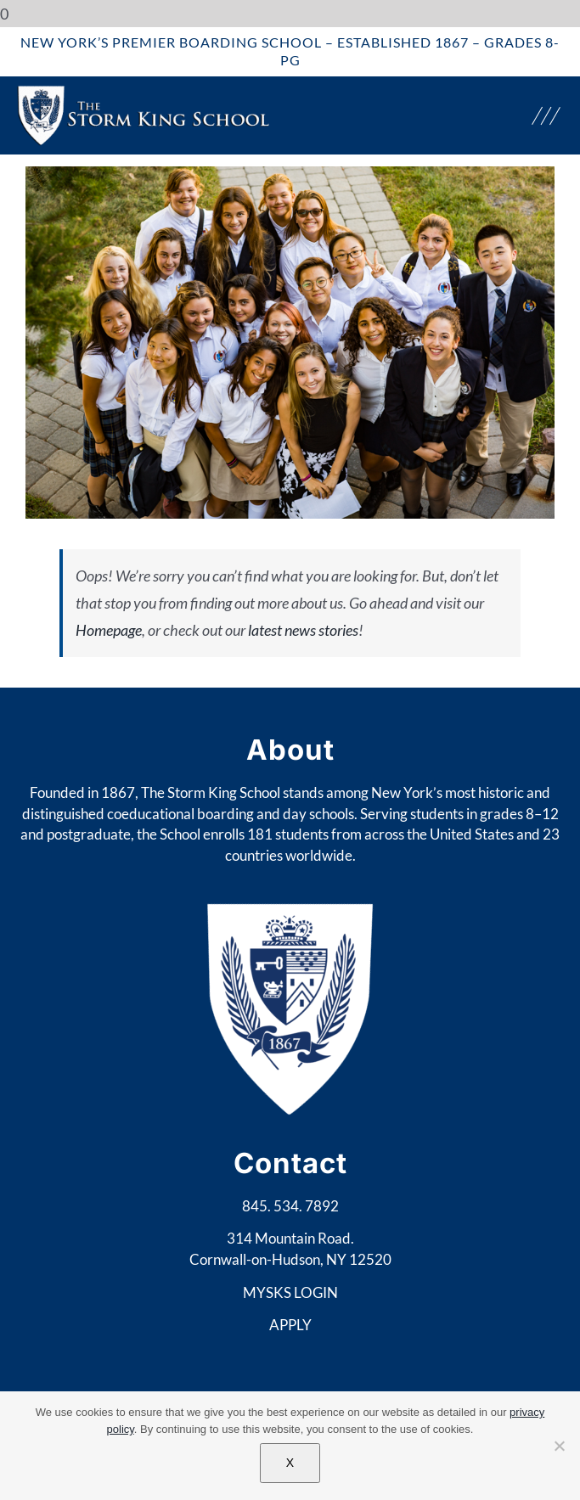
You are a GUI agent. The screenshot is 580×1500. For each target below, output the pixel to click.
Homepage (109, 630)
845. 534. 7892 (290, 1206)
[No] (558, 1445)
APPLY (290, 1325)
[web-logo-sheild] (144, 92)
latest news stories (303, 630)
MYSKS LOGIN (290, 1292)
